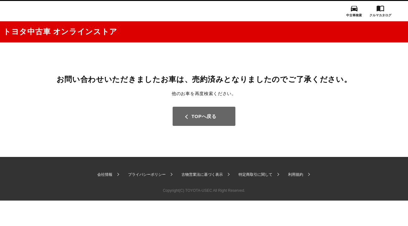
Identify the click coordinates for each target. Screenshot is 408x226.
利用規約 (295, 174)
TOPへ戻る (204, 116)
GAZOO (204, 11)
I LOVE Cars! (26, 11)
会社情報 (104, 174)
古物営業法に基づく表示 (202, 174)
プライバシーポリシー (147, 174)
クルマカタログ (380, 15)
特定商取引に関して (255, 174)
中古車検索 (354, 15)
